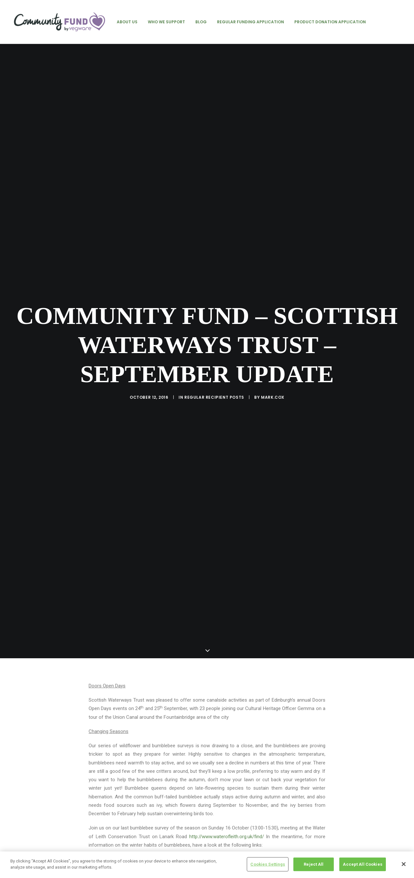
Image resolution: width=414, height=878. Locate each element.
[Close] (404, 864)
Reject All (313, 864)
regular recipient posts (214, 346)
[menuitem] (127, 22)
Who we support (166, 22)
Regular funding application (250, 22)
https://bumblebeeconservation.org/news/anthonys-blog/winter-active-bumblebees (177, 757)
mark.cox (272, 346)
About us (127, 22)
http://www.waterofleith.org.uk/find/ (226, 734)
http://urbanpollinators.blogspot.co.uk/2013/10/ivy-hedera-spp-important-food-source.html (186, 771)
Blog (201, 22)
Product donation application (330, 22)
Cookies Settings (267, 864)
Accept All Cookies (362, 864)
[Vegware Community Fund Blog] (59, 22)
